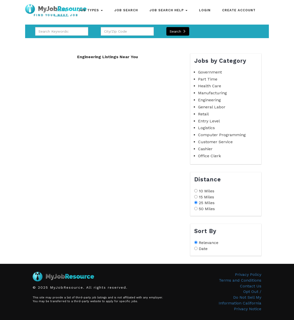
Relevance (208, 242)
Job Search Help (168, 10)
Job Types (90, 10)
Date (203, 248)
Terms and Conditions (240, 280)
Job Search (126, 10)
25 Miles (207, 202)
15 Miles (206, 197)
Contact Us (250, 286)
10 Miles (206, 191)
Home (61, 10)
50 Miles (207, 208)
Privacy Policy (248, 274)
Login (205, 10)
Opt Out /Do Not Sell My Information (240, 297)
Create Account (239, 10)
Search (178, 31)
